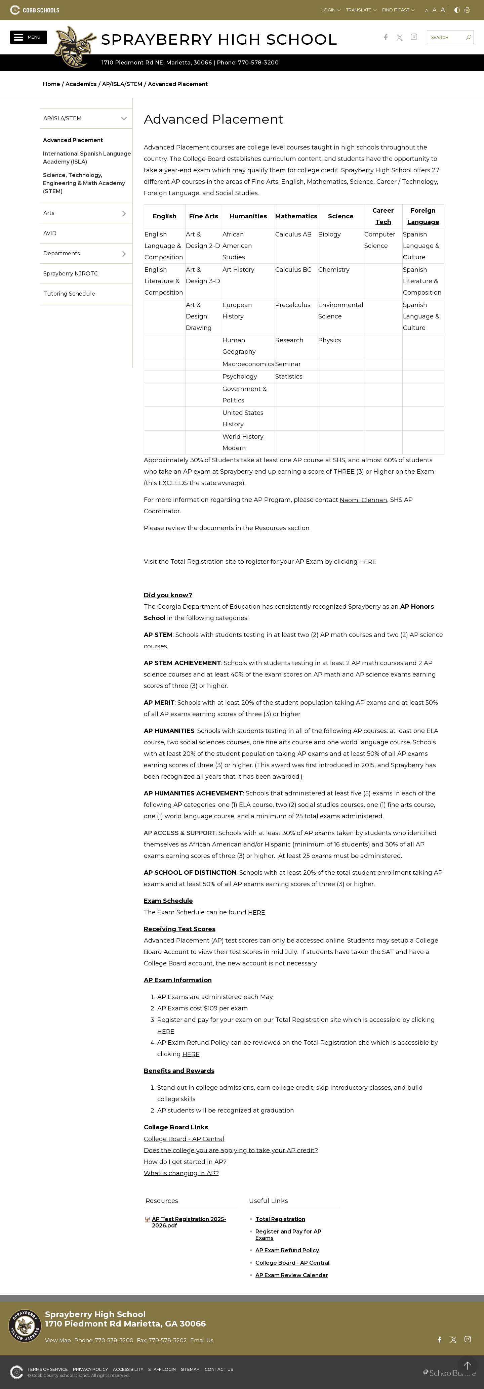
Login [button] (328, 9)
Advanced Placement (73, 140)
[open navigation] (28, 37)
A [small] (426, 10)
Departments (61, 253)
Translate (358, 9)
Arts (48, 213)
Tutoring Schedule (69, 294)
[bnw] (457, 10)
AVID (49, 233)
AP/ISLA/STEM (62, 118)
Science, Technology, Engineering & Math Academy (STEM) (84, 183)
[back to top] (467, 1366)
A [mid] (434, 10)
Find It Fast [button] (395, 9)
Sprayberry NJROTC (70, 273)
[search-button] (468, 38)
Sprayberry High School (219, 39)
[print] (467, 10)
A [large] (443, 9)
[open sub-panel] (124, 119)
